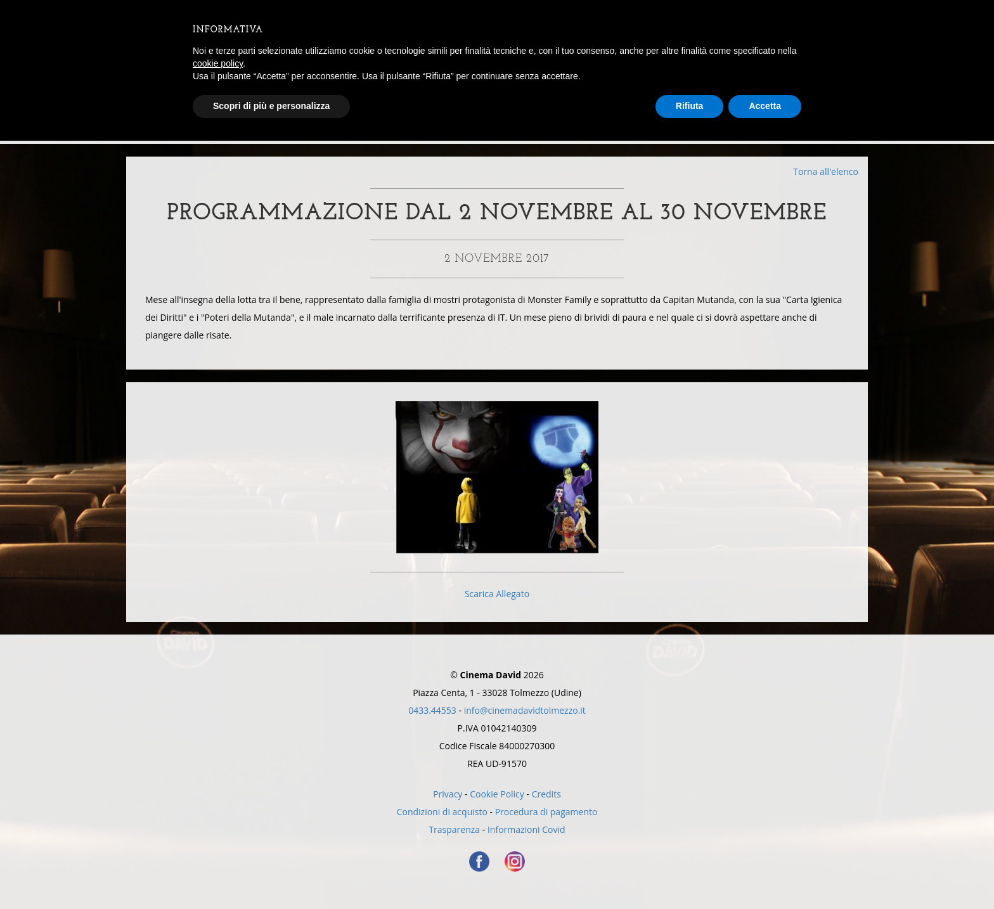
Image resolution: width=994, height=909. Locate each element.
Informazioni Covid (526, 829)
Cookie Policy (497, 794)
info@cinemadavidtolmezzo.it (525, 710)
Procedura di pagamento (546, 812)
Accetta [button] (765, 106)
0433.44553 (432, 710)
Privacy (447, 794)
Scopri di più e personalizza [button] (271, 106)
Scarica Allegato (497, 594)
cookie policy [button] (218, 63)
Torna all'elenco (825, 171)
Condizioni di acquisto (442, 812)
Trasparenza (454, 829)
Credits (546, 794)
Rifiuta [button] (690, 106)
